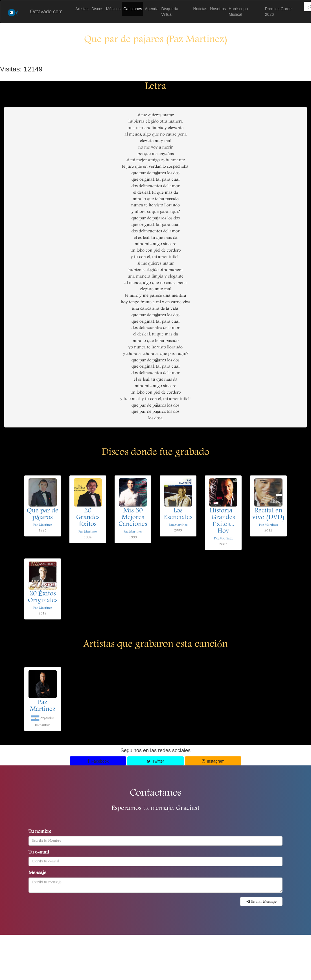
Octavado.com (46, 11)
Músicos (113, 8)
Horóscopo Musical (238, 11)
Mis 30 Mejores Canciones (133, 518)
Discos (97, 8)
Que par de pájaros (42, 514)
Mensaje (37, 873)
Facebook (98, 761)
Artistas (82, 8)
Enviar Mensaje (261, 901)
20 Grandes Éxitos (88, 518)
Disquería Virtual (169, 11)
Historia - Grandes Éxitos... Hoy (223, 521)
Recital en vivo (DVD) (268, 514)
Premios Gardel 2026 (278, 11)
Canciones (132, 8)
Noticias (200, 8)
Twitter (155, 761)
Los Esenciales (178, 514)
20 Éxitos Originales (43, 597)
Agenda (151, 8)
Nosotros (218, 8)
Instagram (213, 761)
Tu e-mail (39, 852)
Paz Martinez (42, 525)
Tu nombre (40, 832)
